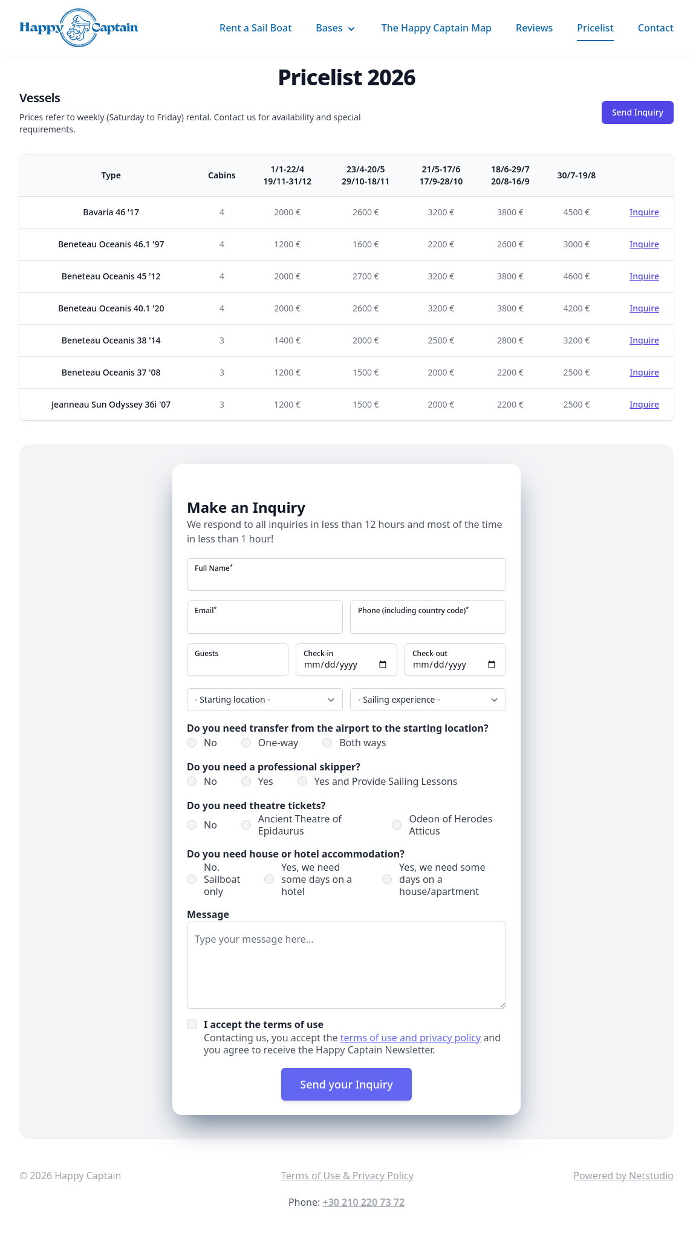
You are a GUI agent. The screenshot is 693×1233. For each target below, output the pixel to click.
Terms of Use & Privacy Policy (347, 1175)
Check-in (318, 653)
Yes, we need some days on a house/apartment (442, 878)
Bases (336, 28)
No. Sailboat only (222, 878)
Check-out (429, 653)
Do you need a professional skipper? (273, 766)
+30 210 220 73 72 (363, 1201)
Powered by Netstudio (623, 1175)
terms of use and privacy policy (410, 1037)
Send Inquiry (637, 112)
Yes (265, 780)
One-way (278, 742)
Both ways (362, 742)
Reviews (534, 27)
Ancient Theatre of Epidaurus (300, 824)
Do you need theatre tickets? (256, 805)
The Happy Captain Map (437, 27)
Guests (206, 653)
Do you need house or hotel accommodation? (296, 853)
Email (205, 611)
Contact (656, 27)
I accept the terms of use (264, 1023)
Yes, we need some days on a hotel (316, 878)
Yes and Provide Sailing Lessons (386, 780)
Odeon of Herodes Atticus (450, 824)
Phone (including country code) (413, 611)
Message (208, 913)
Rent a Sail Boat (255, 27)
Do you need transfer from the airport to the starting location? (338, 727)
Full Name (214, 568)
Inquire (644, 212)
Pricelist (595, 27)
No (210, 742)
